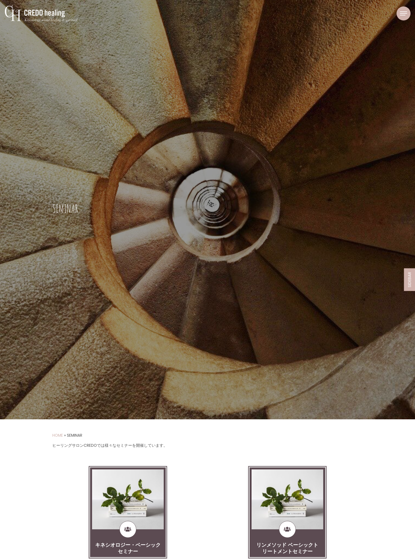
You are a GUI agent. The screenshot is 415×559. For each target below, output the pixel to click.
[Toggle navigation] (404, 13)
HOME (57, 435)
